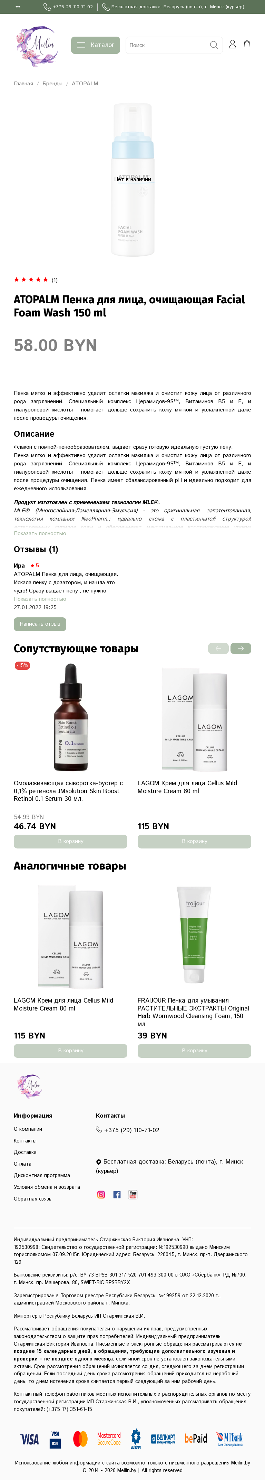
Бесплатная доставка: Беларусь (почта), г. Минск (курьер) (173, 7)
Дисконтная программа (42, 1175)
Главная (23, 84)
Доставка (25, 1152)
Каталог (95, 45)
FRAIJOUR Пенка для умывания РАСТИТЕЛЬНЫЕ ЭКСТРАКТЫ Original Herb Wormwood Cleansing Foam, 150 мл (193, 1012)
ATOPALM (85, 84)
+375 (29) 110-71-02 (127, 1130)
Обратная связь (32, 1199)
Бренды (52, 84)
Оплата (22, 1164)
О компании (28, 1129)
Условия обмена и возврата (47, 1187)
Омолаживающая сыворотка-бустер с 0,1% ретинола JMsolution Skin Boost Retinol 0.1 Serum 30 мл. (68, 791)
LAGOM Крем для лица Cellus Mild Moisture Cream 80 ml (187, 787)
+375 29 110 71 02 (68, 7)
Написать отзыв (40, 624)
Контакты (25, 1141)
